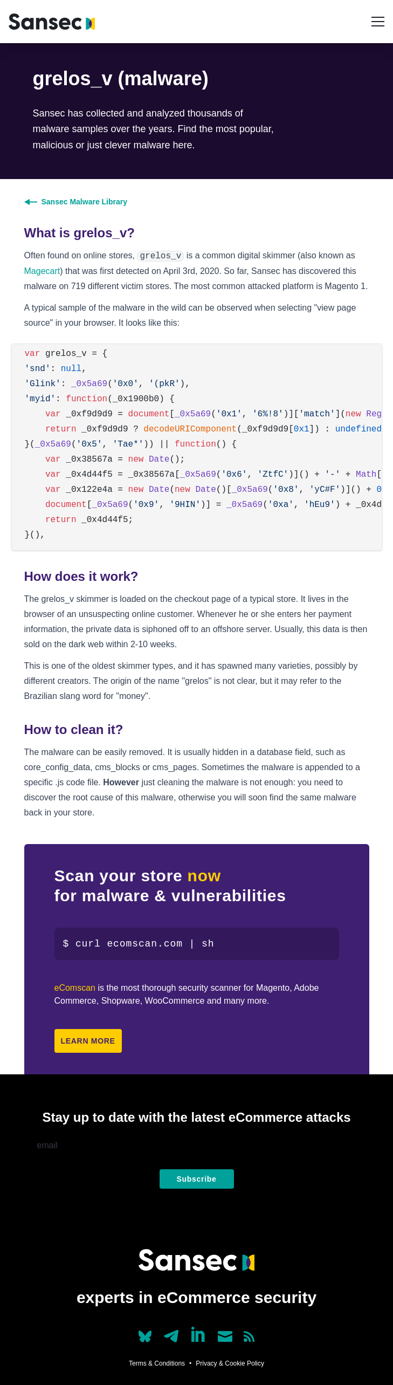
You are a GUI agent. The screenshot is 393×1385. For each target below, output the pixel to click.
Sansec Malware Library (76, 201)
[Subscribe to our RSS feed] (249, 1336)
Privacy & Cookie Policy (230, 1363)
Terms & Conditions (157, 1363)
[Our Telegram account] (171, 1333)
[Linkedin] (198, 1334)
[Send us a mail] (225, 1336)
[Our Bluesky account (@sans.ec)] (145, 1335)
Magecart (42, 271)
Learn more (88, 1041)
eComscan (74, 987)
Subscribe (197, 1179)
